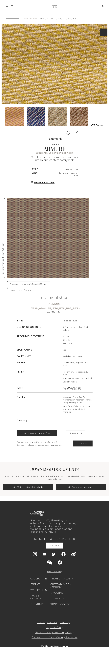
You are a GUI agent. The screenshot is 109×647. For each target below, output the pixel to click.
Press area (71, 637)
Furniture (37, 604)
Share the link (75, 433)
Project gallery (61, 578)
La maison (57, 598)
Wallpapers (38, 590)
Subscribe (54, 545)
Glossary (22, 420)
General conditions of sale (47, 637)
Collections (38, 578)
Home (25, 18)
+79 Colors (97, 125)
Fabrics (33, 18)
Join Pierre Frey (54, 571)
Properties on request (81, 487)
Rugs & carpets (35, 597)
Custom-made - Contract (60, 586)
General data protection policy (53, 632)
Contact (83, 443)
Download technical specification (36, 433)
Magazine (56, 593)
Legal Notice (53, 627)
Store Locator (60, 604)
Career (41, 622)
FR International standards (28, 487)
